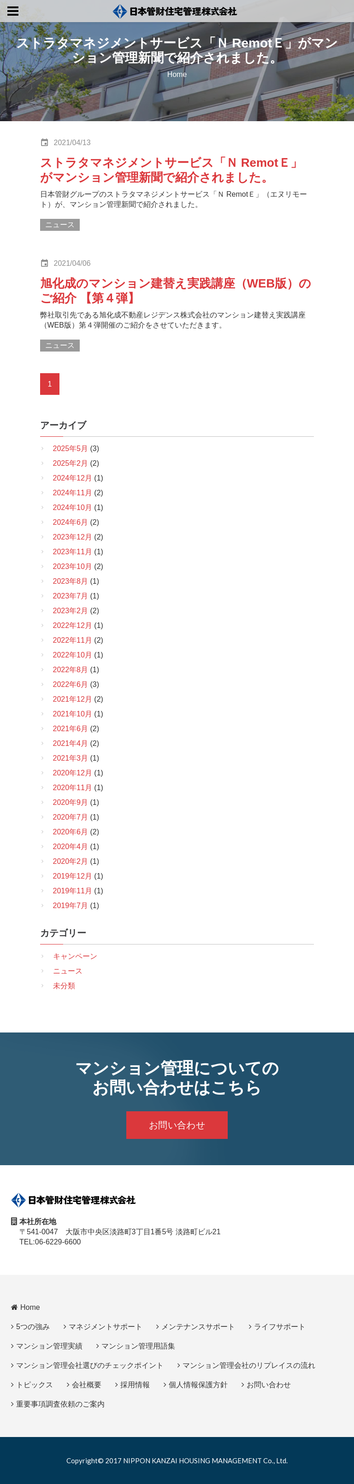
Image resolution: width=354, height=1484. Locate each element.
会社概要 (86, 1385)
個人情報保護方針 (198, 1385)
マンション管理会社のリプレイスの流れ (249, 1365)
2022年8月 (70, 670)
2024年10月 (72, 507)
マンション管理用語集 (138, 1346)
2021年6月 (70, 729)
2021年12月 (72, 699)
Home (177, 74)
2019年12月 (72, 876)
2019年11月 (72, 891)
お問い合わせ (177, 1125)
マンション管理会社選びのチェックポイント (90, 1365)
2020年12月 (72, 773)
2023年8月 (70, 581)
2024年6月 (70, 522)
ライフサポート (280, 1327)
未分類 (64, 986)
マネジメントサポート (105, 1327)
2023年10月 (72, 566)
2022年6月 (70, 684)
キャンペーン (75, 956)
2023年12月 (72, 537)
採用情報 (135, 1385)
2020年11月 (72, 788)
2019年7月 (70, 905)
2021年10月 (72, 714)
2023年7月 (70, 596)
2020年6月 (70, 832)
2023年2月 (70, 611)
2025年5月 (70, 448)
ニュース (60, 225)
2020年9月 (70, 802)
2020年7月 (70, 817)
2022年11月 (72, 640)
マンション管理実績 (49, 1346)
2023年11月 (72, 552)
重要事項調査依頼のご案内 (60, 1404)
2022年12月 (72, 625)
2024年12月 (72, 478)
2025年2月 (70, 463)
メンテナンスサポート (198, 1327)
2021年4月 (70, 743)
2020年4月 (70, 847)
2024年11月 (72, 493)
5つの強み (33, 1327)
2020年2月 (70, 861)
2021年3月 (70, 758)
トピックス (34, 1385)
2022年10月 (72, 655)
